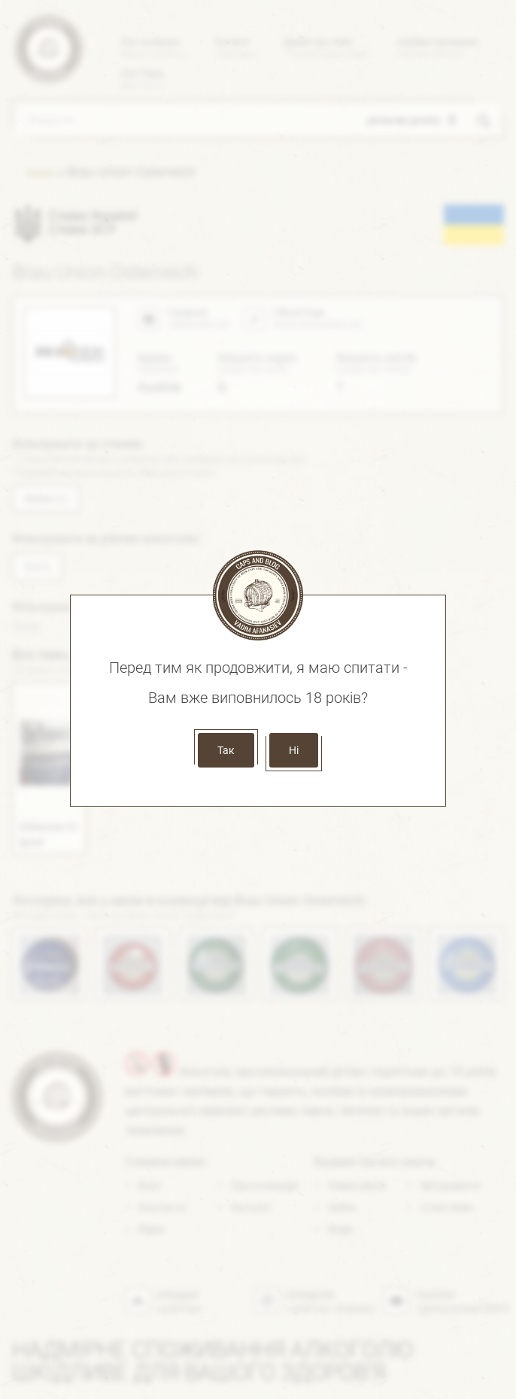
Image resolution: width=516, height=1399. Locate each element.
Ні (294, 750)
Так (226, 750)
